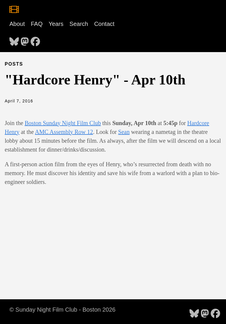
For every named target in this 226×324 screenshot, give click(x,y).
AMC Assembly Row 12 (64, 132)
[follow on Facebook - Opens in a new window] (35, 39)
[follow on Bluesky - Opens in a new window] (14, 39)
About (17, 24)
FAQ (37, 24)
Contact (104, 24)
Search (78, 24)
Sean (124, 132)
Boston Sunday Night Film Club (63, 123)
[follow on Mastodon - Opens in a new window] (24, 39)
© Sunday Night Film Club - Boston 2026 (62, 309)
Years (56, 24)
